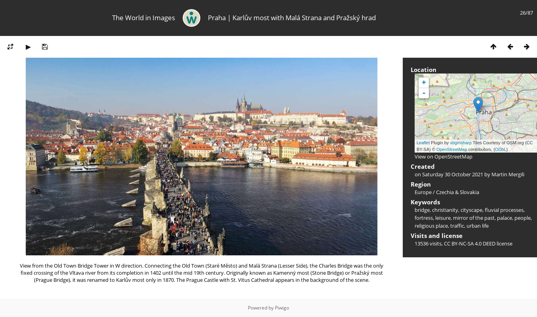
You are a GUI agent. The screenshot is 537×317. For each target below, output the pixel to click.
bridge (422, 209)
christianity (445, 209)
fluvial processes (504, 209)
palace (504, 217)
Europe (423, 192)
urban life (478, 225)
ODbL (501, 149)
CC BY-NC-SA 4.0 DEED (469, 243)
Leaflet (423, 142)
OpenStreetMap (451, 149)
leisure (443, 217)
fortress (424, 217)
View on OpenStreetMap (443, 156)
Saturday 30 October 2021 (452, 174)
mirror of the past (474, 217)
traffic (457, 225)
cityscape (471, 209)
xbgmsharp (460, 142)
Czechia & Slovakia (457, 192)
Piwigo (282, 307)
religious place (431, 225)
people (522, 217)
